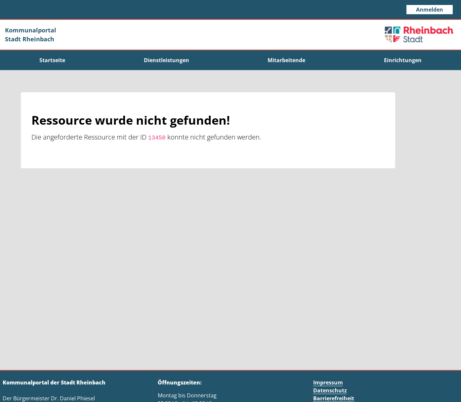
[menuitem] (52, 60)
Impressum (328, 382)
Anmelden (429, 9)
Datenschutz (330, 390)
